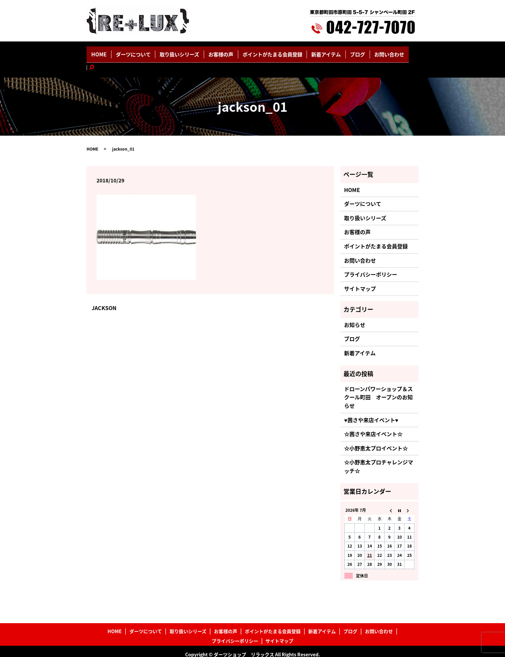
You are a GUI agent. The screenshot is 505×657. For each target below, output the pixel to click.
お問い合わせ (372, 52)
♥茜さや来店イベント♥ (371, 405)
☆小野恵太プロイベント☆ (376, 433)
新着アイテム (317, 52)
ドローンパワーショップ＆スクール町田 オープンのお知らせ (378, 382)
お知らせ (354, 310)
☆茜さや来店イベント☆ (373, 419)
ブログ (345, 52)
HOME (116, 52)
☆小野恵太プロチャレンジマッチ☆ (378, 451)
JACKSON (104, 292)
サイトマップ (360, 274)
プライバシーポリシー (370, 259)
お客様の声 (223, 52)
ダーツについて (146, 52)
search (397, 52)
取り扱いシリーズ (187, 52)
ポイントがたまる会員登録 (269, 52)
